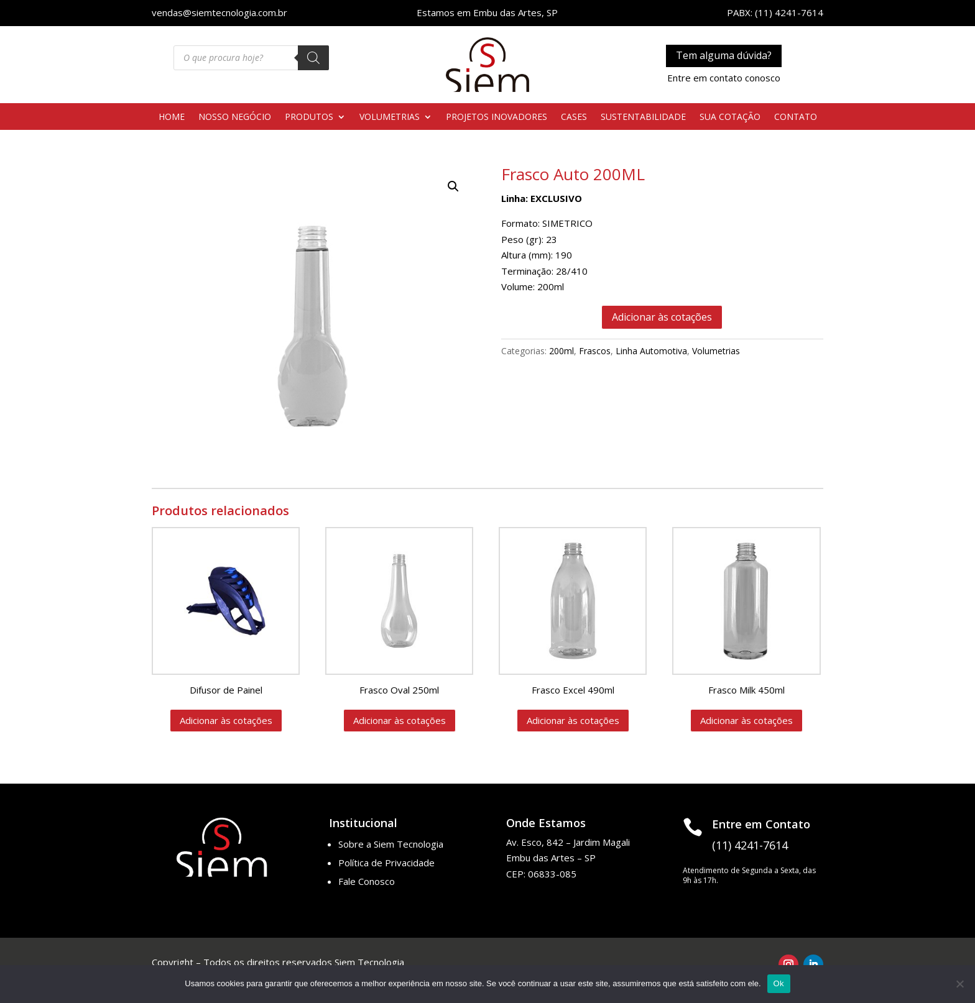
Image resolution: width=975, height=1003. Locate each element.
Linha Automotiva (651, 351)
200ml (561, 351)
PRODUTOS (309, 117)
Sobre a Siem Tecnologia (390, 844)
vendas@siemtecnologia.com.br (219, 12)
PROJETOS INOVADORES (496, 117)
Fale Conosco (366, 881)
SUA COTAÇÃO (730, 117)
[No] (959, 984)
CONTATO (795, 117)
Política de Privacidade (386, 862)
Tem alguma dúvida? (724, 55)
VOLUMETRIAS (389, 117)
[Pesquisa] (313, 57)
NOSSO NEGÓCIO (234, 117)
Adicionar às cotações (662, 317)
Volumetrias (716, 351)
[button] (453, 186)
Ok (779, 983)
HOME (172, 117)
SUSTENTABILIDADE (643, 117)
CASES (574, 117)
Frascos (595, 351)
